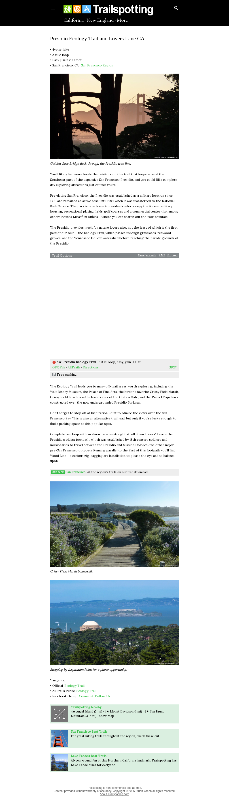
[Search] (176, 7)
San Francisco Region (97, 65)
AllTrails (74, 367)
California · (75, 20)
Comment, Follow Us (94, 696)
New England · (101, 20)
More (122, 20)
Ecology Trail (74, 686)
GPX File (58, 367)
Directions (91, 367)
